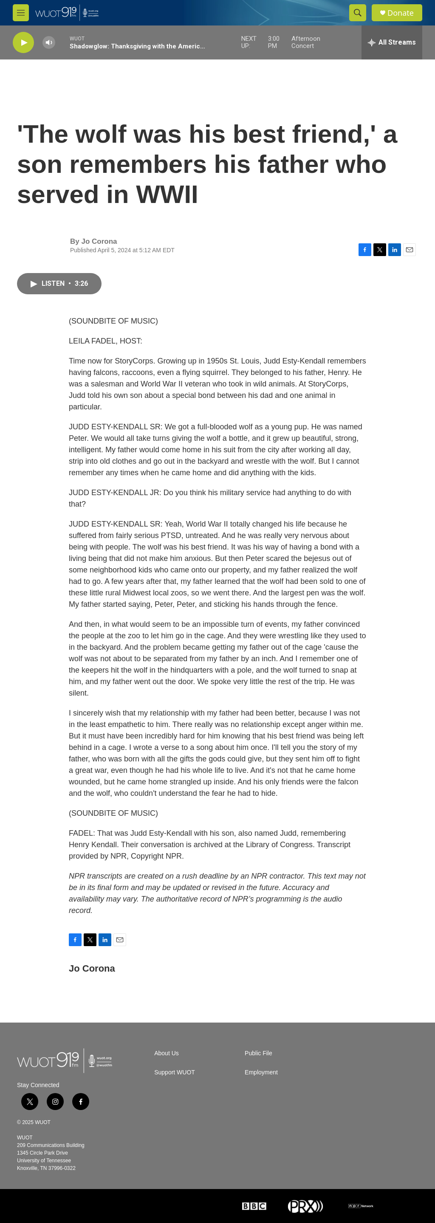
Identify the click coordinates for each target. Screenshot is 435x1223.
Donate (400, 12)
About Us (166, 1053)
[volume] (49, 42)
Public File (258, 1053)
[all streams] (392, 42)
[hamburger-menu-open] (21, 12)
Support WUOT (174, 1072)
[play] (23, 43)
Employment (261, 1072)
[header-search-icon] (357, 12)
